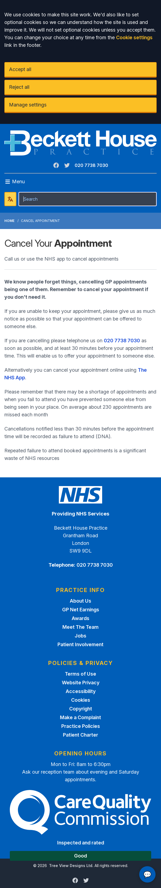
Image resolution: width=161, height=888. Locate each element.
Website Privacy (80, 682)
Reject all (19, 87)
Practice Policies (80, 726)
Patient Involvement (80, 644)
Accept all (20, 69)
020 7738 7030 (91, 165)
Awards (80, 618)
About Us (80, 601)
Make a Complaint (80, 717)
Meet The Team (80, 627)
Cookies (80, 700)
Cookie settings (134, 37)
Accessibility (81, 691)
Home (9, 221)
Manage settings (28, 105)
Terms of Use (80, 674)
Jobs (80, 636)
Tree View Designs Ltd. (71, 865)
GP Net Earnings (80, 609)
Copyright (80, 709)
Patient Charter (80, 735)
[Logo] (80, 142)
